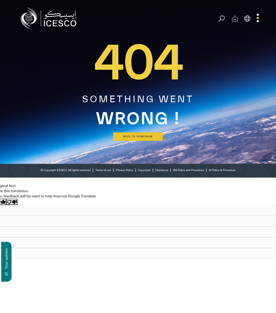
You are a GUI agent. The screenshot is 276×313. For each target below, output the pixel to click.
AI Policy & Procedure (222, 170)
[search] (221, 18)
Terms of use (103, 170)
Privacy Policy (124, 170)
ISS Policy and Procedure (188, 170)
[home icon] (235, 18)
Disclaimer (161, 170)
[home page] (50, 18)
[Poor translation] (11, 202)
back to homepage (138, 136)
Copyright (144, 170)
